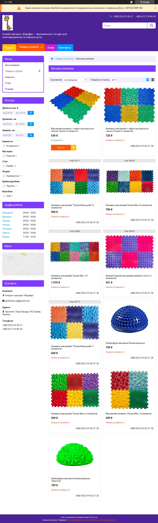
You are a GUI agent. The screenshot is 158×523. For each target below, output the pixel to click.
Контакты (65, 47)
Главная (9, 47)
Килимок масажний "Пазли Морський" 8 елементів (72, 206)
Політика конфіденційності (104, 520)
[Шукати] (151, 25)
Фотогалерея (12, 65)
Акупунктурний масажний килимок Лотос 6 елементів (129, 277)
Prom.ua (93, 517)
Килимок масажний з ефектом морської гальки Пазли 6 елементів (127, 129)
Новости (9, 77)
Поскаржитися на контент (79, 520)
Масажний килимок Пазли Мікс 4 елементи (129, 413)
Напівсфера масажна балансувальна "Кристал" (70, 479)
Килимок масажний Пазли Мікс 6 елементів (74, 413)
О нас (51, 47)
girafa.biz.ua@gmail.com (17, 301)
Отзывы (9, 89)
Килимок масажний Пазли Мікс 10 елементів (69, 277)
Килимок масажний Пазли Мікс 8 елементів (129, 205)
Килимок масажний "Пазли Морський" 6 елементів (72, 347)
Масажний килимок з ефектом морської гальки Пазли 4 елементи (72, 129)
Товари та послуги (64, 59)
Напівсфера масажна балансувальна (125, 343)
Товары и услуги (29, 46)
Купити (61, 147)
